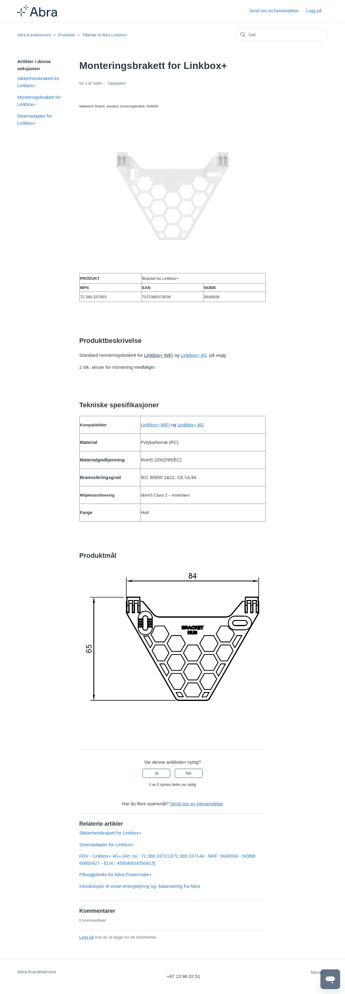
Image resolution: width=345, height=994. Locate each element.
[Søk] (281, 35)
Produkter (66, 35)
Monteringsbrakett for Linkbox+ (39, 101)
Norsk (319, 972)
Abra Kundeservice (34, 35)
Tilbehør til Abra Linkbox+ (104, 35)
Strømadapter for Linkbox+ (34, 119)
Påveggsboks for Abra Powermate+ (115, 874)
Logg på (86, 937)
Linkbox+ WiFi (158, 355)
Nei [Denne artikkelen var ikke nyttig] (188, 773)
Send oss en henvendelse (274, 10)
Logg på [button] (314, 10)
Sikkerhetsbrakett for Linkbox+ (38, 82)
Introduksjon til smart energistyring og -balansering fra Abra (139, 886)
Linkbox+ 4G (194, 355)
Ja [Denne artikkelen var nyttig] (157, 773)
